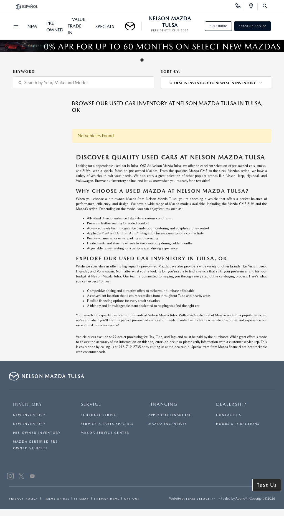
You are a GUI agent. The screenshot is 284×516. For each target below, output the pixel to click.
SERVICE (91, 404)
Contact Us (228, 415)
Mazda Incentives (167, 424)
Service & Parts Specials (107, 424)
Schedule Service (252, 26)
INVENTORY (27, 404)
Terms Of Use (56, 498)
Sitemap (81, 498)
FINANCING (163, 404)
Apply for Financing (170, 415)
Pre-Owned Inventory (37, 433)
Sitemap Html (106, 498)
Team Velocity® (200, 498)
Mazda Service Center (105, 433)
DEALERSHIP (231, 404)
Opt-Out (132, 498)
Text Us (267, 485)
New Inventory (29, 415)
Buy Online (218, 26)
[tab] (142, 60)
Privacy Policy (23, 498)
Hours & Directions (238, 424)
